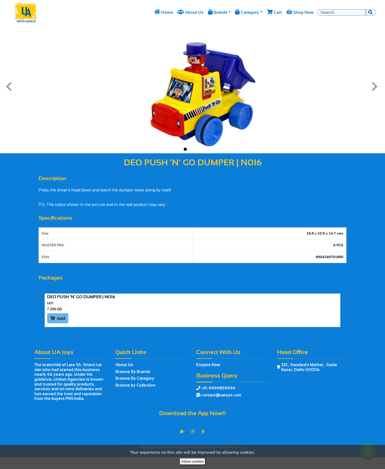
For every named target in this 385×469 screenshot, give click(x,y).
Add (57, 318)
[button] (10, 89)
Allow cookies (192, 461)
